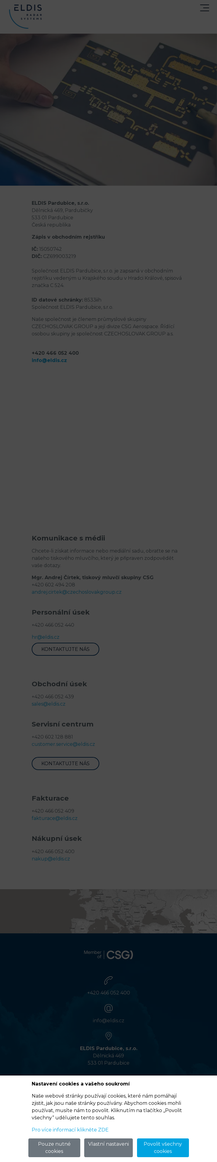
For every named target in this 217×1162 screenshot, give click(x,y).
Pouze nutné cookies (54, 1147)
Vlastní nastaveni (108, 1144)
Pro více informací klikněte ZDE (70, 1130)
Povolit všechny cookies (163, 1147)
